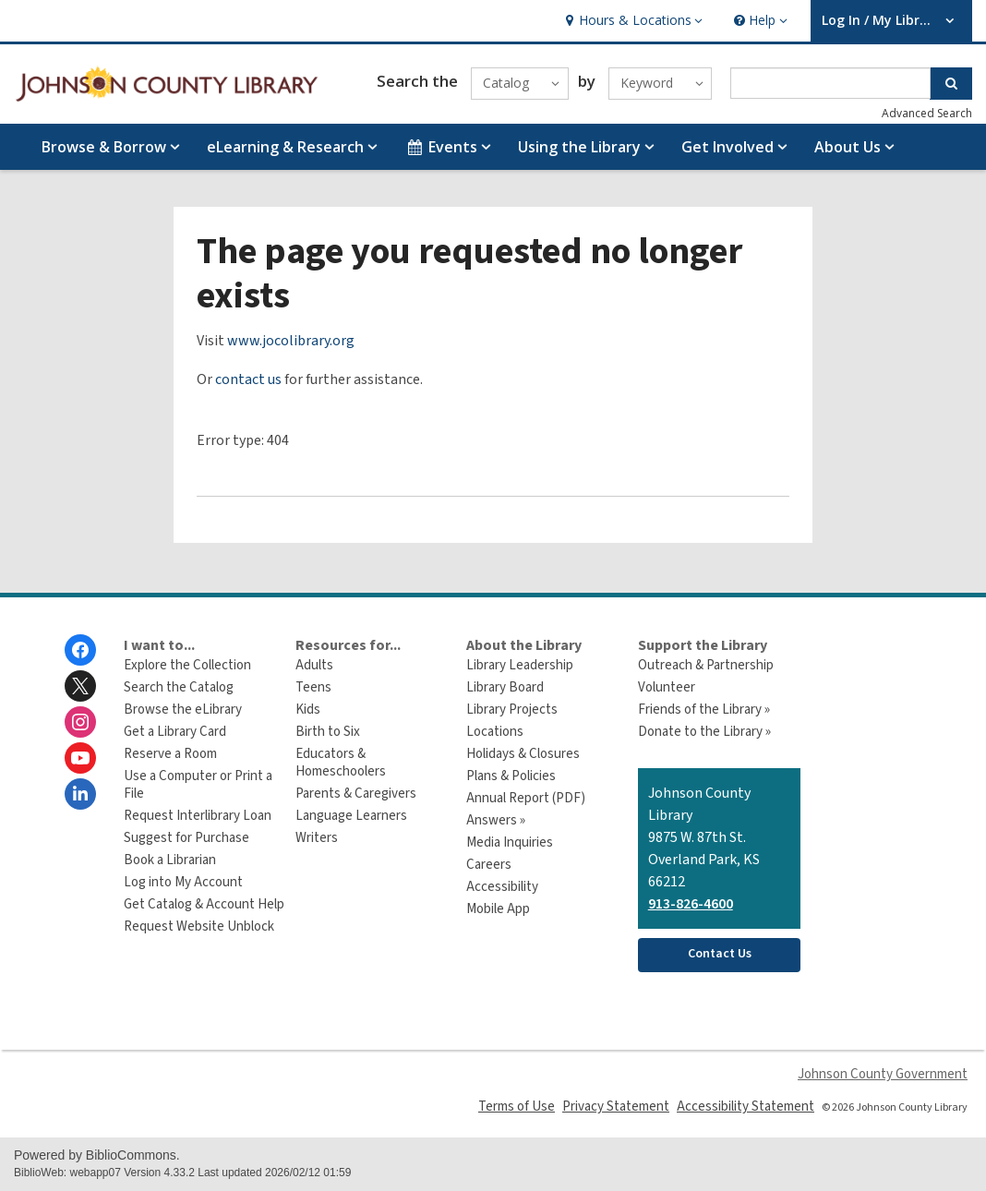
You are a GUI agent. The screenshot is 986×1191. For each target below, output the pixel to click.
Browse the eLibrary (183, 709)
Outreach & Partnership (706, 665)
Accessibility (502, 886)
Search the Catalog (179, 687)
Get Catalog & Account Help (204, 904)
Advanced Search (927, 113)
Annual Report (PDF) (525, 798)
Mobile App (498, 909)
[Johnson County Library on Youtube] (80, 758)
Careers (488, 864)
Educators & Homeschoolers (340, 762)
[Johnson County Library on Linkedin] (80, 794)
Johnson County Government (883, 1074)
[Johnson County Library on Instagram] (80, 722)
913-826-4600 (690, 904)
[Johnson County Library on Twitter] (80, 686)
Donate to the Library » (704, 731)
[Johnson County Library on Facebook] (80, 650)
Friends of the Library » (704, 709)
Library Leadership (519, 665)
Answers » (495, 820)
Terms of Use (516, 1106)
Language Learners (351, 815)
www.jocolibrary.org (291, 341)
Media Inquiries (509, 842)
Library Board (505, 687)
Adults (314, 665)
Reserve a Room (170, 754)
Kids (307, 709)
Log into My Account (183, 882)
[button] (631, 21)
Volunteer (666, 687)
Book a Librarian (170, 860)
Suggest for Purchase (186, 838)
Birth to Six (327, 731)
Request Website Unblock (199, 926)
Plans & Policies (511, 776)
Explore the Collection (187, 665)
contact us (248, 379)
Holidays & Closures (523, 754)
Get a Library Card (175, 731)
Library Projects (512, 709)
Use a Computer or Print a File (198, 784)
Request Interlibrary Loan (197, 815)
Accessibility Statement (745, 1106)
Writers (316, 838)
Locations (494, 731)
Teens (313, 687)
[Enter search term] (830, 83)
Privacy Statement (615, 1106)
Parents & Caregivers (355, 793)
